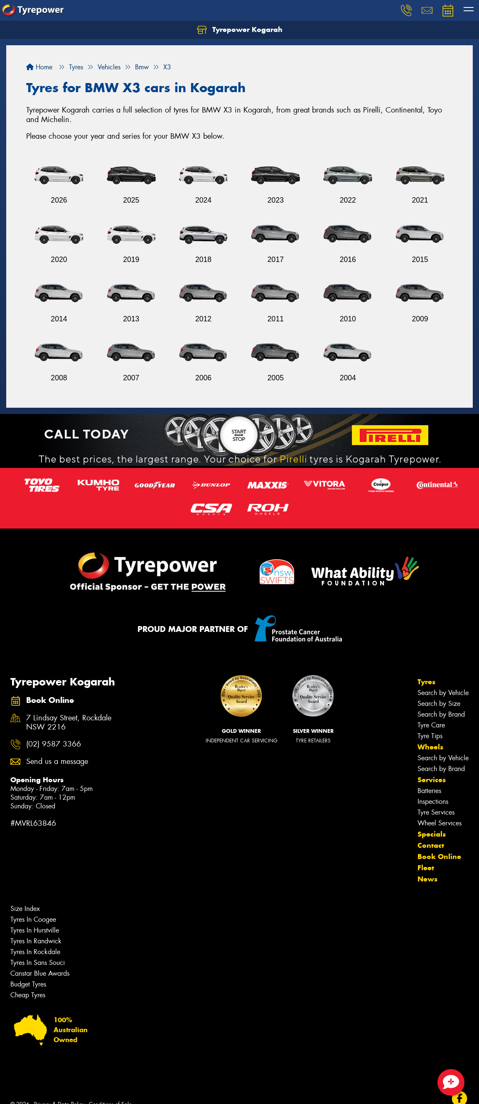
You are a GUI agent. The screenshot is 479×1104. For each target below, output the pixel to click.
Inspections (433, 801)
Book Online (439, 856)
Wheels (430, 747)
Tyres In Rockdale (35, 951)
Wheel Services (440, 823)
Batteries (429, 790)
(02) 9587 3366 (53, 744)
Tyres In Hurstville (34, 930)
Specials (432, 834)
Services (432, 779)
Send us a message (57, 761)
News (427, 879)
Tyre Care (431, 725)
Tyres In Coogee (33, 919)
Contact (431, 845)
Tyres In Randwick (35, 941)
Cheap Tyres (27, 995)
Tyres (426, 681)
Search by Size (439, 703)
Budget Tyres (28, 984)
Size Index (25, 908)
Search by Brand (441, 714)
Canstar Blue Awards (39, 973)
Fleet (426, 867)
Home (39, 67)
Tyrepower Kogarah (239, 30)
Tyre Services (436, 812)
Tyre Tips (430, 736)
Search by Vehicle (443, 692)
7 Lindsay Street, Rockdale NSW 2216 (68, 722)
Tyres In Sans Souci (37, 962)
